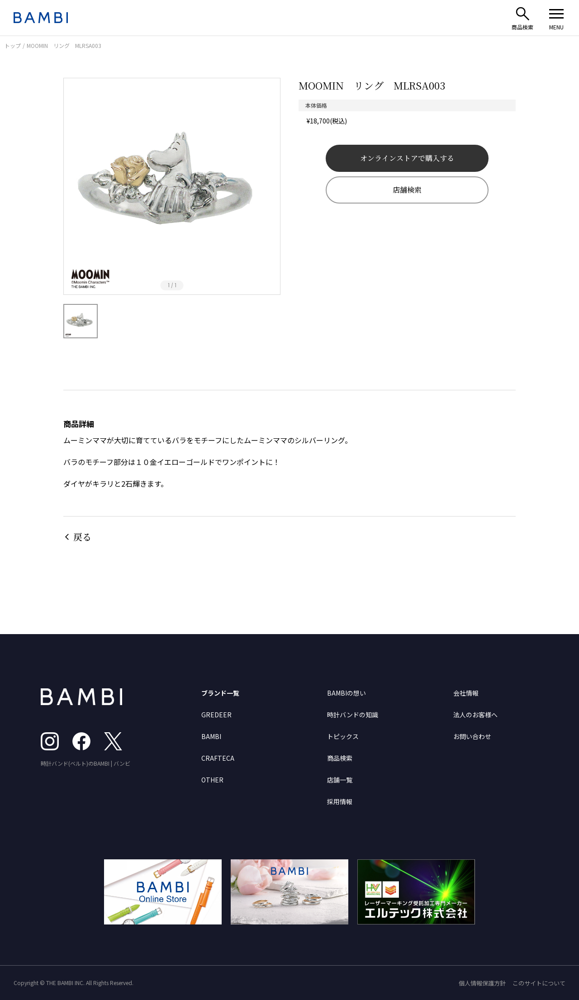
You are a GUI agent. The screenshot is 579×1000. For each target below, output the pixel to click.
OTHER (212, 779)
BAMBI (211, 736)
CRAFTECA (217, 758)
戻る (82, 536)
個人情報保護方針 (482, 983)
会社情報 (466, 692)
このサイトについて (539, 983)
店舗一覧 (339, 779)
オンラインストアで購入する (407, 158)
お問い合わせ (472, 736)
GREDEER (216, 714)
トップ (13, 45)
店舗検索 (407, 190)
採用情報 (339, 801)
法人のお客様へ (475, 714)
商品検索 (339, 758)
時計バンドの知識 (352, 714)
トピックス (343, 736)
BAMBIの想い (346, 692)
